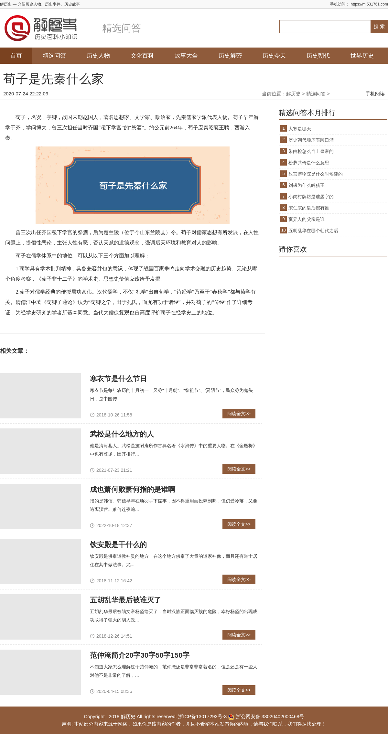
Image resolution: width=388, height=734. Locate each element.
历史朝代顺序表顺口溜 (311, 140)
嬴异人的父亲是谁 (306, 219)
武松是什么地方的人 (122, 434)
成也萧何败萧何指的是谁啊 (132, 489)
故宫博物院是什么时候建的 (315, 174)
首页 (16, 55)
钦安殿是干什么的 (118, 545)
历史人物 (98, 55)
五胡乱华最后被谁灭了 (125, 600)
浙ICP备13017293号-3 (202, 716)
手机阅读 (375, 93)
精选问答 (54, 55)
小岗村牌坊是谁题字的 (311, 196)
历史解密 (230, 55)
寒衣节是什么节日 (118, 379)
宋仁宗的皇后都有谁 (308, 207)
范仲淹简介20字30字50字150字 (139, 655)
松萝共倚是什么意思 (308, 162)
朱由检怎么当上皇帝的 (311, 151)
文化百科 (142, 55)
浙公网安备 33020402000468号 (266, 716)
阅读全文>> (239, 413)
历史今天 (274, 55)
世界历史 (362, 55)
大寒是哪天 (299, 128)
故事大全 (186, 55)
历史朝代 (318, 55)
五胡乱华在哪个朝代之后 (313, 230)
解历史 (293, 93)
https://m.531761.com (369, 4)
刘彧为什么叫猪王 (306, 185)
